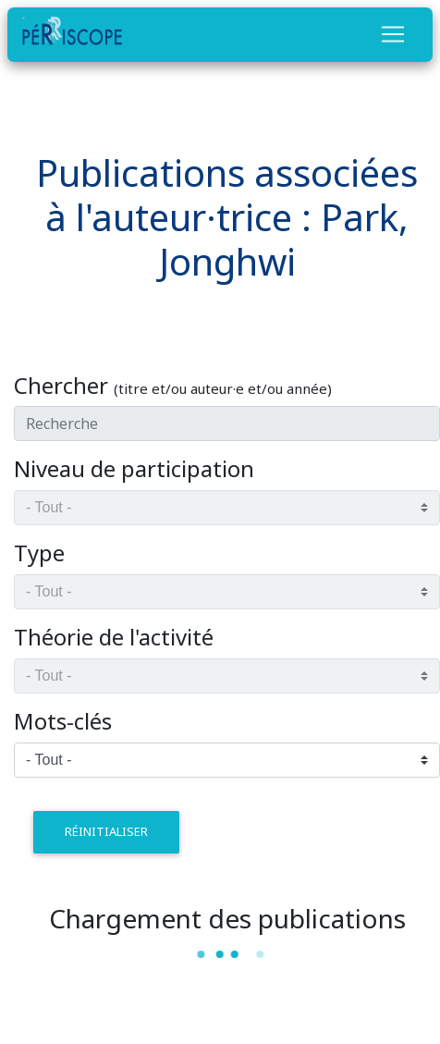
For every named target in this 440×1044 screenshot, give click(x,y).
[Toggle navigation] (393, 34)
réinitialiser (106, 831)
